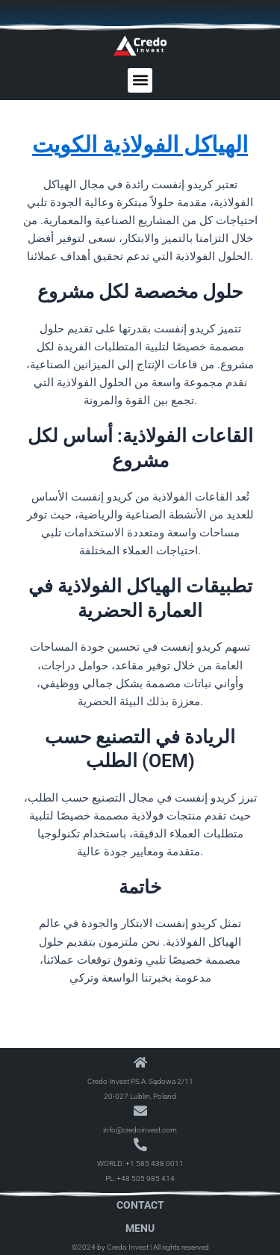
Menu (140, 1228)
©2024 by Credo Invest (110, 1247)
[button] (140, 80)
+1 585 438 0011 (154, 1163)
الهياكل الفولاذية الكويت (140, 144)
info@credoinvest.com (140, 1130)
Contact (140, 1205)
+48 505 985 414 (145, 1178)
